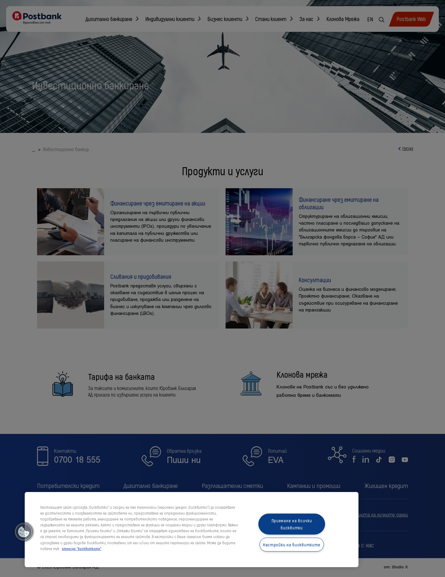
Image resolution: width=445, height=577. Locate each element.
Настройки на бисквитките (291, 544)
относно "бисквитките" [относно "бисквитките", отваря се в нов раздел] (81, 548)
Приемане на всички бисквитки (292, 524)
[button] (24, 532)
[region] (191, 529)
